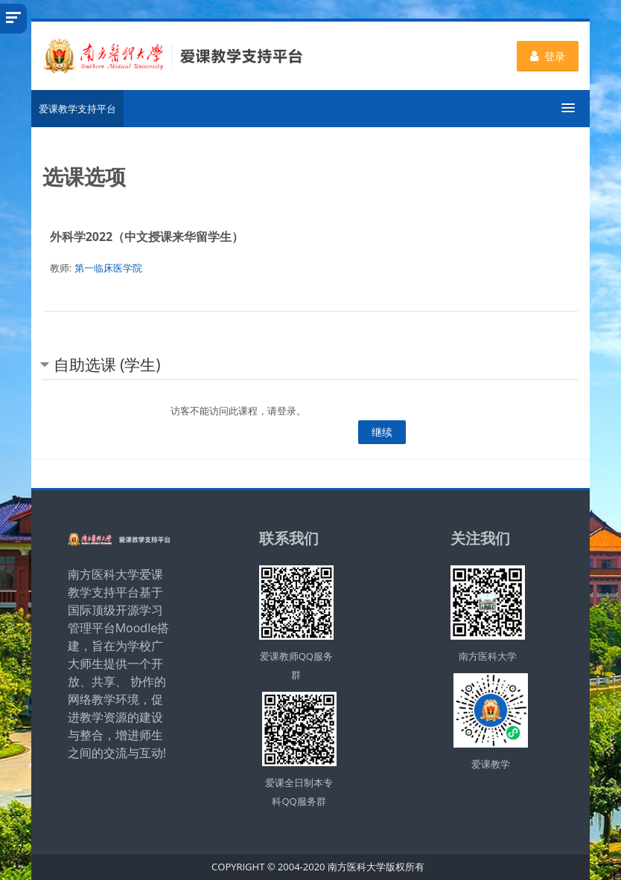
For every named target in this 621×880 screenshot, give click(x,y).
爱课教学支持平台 (77, 108)
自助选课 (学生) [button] (107, 364)
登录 (547, 56)
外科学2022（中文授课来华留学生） (147, 236)
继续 (382, 432)
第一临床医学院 (108, 267)
